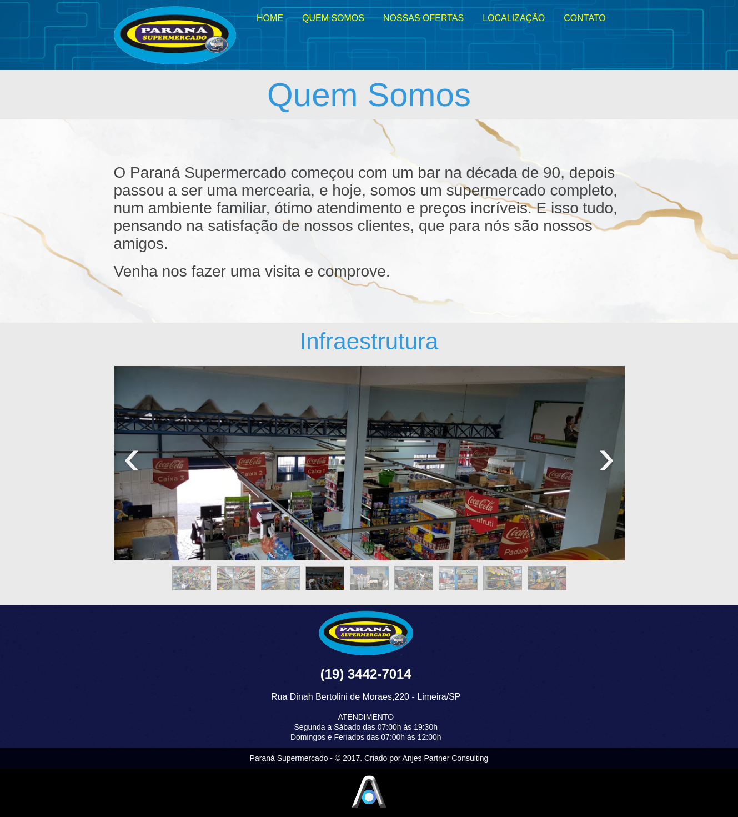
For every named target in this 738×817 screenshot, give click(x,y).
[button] (191, 578)
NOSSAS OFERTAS (423, 18)
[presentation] (132, 463)
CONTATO (585, 18)
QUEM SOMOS (333, 18)
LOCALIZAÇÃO (514, 18)
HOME (270, 18)
